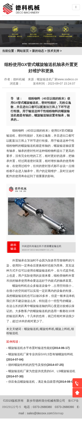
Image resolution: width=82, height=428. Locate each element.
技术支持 (53, 50)
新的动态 (38, 50)
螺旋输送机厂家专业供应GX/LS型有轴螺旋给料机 (40, 354)
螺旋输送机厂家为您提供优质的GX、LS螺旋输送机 (41, 371)
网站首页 (23, 50)
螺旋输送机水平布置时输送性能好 (30, 348)
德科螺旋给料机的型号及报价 (27, 364)
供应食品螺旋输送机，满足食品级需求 (33, 381)
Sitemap (58, 413)
